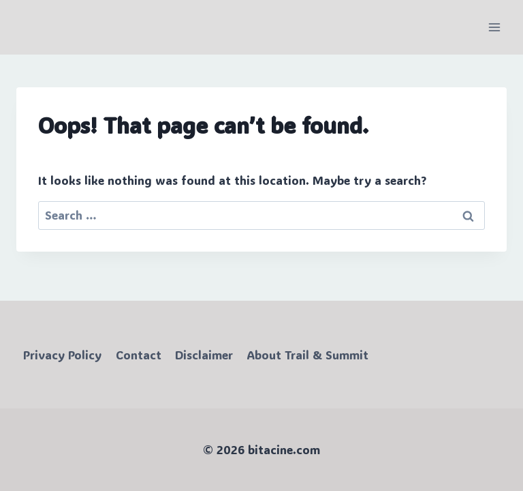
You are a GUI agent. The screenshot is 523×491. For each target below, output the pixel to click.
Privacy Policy (62, 354)
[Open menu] (494, 27)
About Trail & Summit (307, 354)
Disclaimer (204, 354)
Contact (138, 354)
